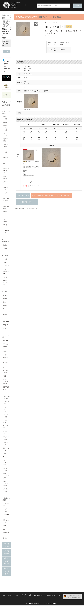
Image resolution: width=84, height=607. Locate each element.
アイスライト (6, 423)
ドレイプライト (6, 417)
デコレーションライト (6, 201)
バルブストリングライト (6, 485)
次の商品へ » (32, 208)
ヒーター (6, 277)
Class (5, 306)
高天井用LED (6, 389)
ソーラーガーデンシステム (6, 220)
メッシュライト (6, 491)
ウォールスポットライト (6, 128)
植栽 (4, 527)
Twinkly (5, 458)
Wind (4, 329)
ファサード (6, 517)
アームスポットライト (6, 347)
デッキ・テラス (6, 511)
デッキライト (6, 194)
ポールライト (6, 159)
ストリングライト (6, 404)
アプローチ (6, 506)
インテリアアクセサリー (6, 382)
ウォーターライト (6, 177)
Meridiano (6, 322)
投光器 (5, 353)
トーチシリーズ (6, 232)
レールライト (6, 189)
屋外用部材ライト (6, 207)
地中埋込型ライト (6, 140)
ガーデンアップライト (6, 171)
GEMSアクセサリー (6, 283)
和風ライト (6, 213)
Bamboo (5, 296)
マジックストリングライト (6, 410)
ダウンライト (6, 183)
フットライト (6, 153)
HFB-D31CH (27, 109)
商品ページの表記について (6, 562)
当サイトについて (6, 546)
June (4, 319)
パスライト (6, 164)
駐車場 (5, 539)
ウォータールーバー (6, 272)
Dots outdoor (5, 311)
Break (5, 299)
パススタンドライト (6, 147)
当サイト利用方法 (6, 554)
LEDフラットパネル (6, 366)
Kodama (5, 245)
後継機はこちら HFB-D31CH (50, 17)
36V (4, 455)
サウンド (6, 266)
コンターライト (6, 470)
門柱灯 (5, 122)
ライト (5, 259)
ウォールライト (6, 118)
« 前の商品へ (20, 208)
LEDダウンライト (6, 372)
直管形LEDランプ (6, 358)
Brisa (4, 303)
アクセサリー (6, 226)
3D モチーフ (6, 434)
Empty (5, 315)
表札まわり (6, 535)
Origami (5, 325)
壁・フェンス (6, 522)
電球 (4, 377)
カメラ (5, 263)
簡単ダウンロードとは (6, 572)
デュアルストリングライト (6, 477)
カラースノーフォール (6, 464)
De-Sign (5, 341)
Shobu (5, 249)
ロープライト (6, 445)
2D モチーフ (6, 428)
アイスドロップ (6, 439)
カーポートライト (6, 134)
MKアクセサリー (6, 450)
